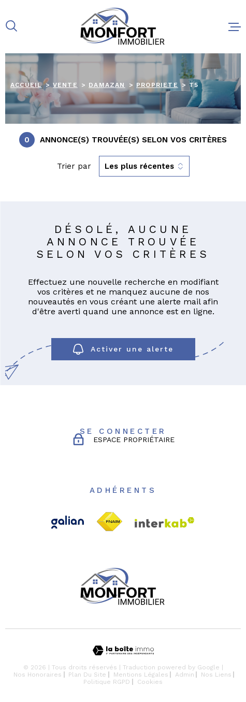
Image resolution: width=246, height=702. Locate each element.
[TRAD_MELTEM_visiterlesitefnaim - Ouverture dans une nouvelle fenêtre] (109, 521)
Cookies (150, 682)
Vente (65, 85)
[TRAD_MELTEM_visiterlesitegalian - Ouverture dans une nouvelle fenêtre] (67, 522)
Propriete (157, 85)
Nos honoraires (37, 674)
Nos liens (216, 674)
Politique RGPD (106, 681)
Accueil (25, 85)
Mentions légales (140, 674)
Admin (184, 674)
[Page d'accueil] (123, 26)
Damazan (107, 85)
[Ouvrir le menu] (234, 27)
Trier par (74, 166)
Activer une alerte (123, 349)
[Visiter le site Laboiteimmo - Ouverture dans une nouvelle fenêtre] (123, 650)
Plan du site (87, 674)
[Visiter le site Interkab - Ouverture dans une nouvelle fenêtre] (165, 522)
